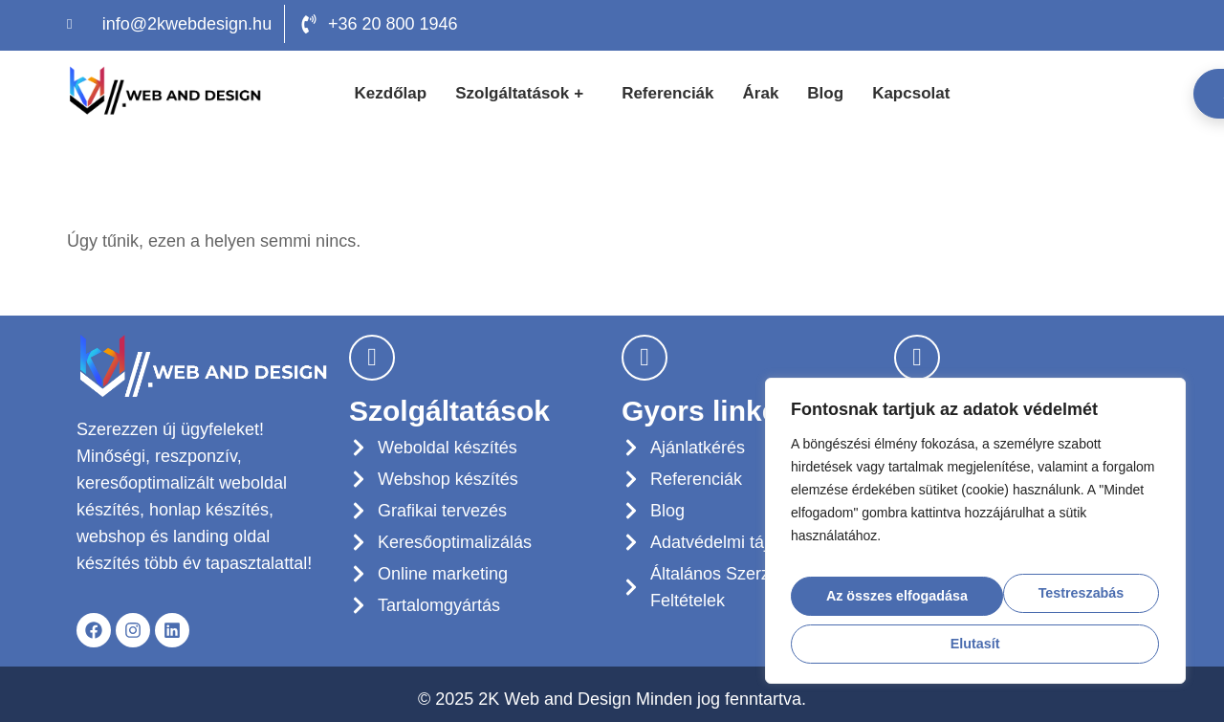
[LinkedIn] (1134, 24)
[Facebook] (1091, 24)
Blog (825, 93)
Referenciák (667, 93)
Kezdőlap (391, 93)
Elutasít (1074, 589)
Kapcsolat (911, 93)
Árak (761, 93)
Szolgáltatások (521, 93)
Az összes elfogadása (975, 638)
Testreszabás (890, 589)
